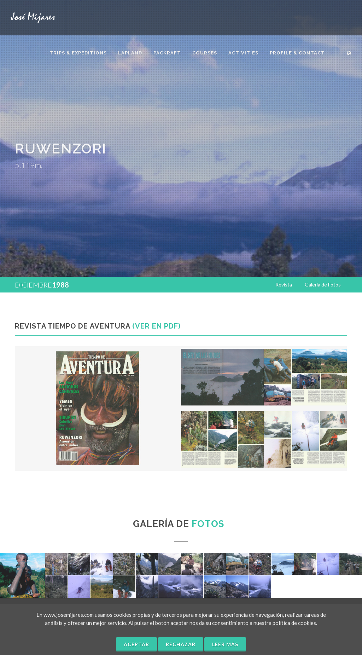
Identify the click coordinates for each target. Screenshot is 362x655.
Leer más (225, 644)
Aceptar (136, 644)
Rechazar (180, 644)
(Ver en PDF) (156, 326)
